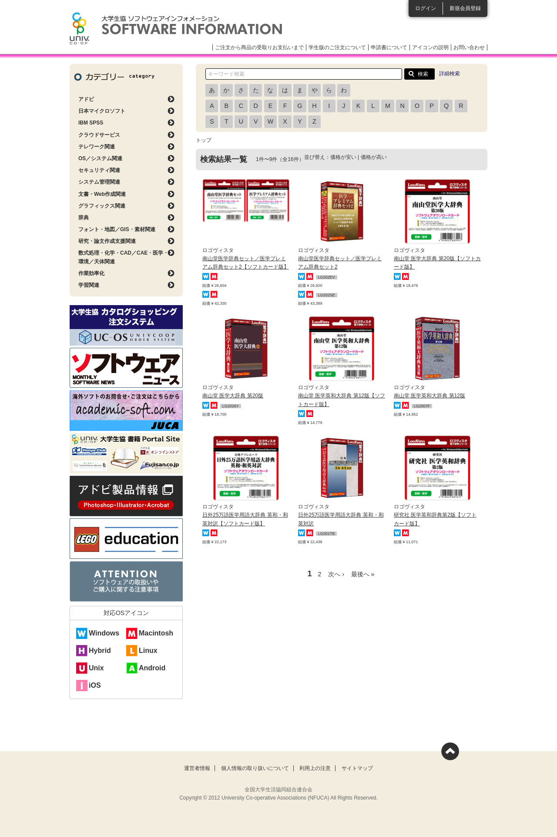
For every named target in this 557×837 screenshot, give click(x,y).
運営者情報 (197, 768)
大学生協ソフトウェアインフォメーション (176, 28)
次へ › (336, 574)
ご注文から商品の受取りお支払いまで (259, 47)
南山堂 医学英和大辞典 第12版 (429, 396)
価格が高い (374, 157)
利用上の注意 (315, 768)
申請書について (389, 47)
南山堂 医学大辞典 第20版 (232, 396)
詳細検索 (449, 74)
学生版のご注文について (337, 47)
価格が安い (343, 157)
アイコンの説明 (430, 47)
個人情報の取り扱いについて (255, 768)
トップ (203, 140)
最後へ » (363, 574)
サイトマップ (357, 768)
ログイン (425, 8)
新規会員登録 (465, 8)
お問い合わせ (469, 47)
